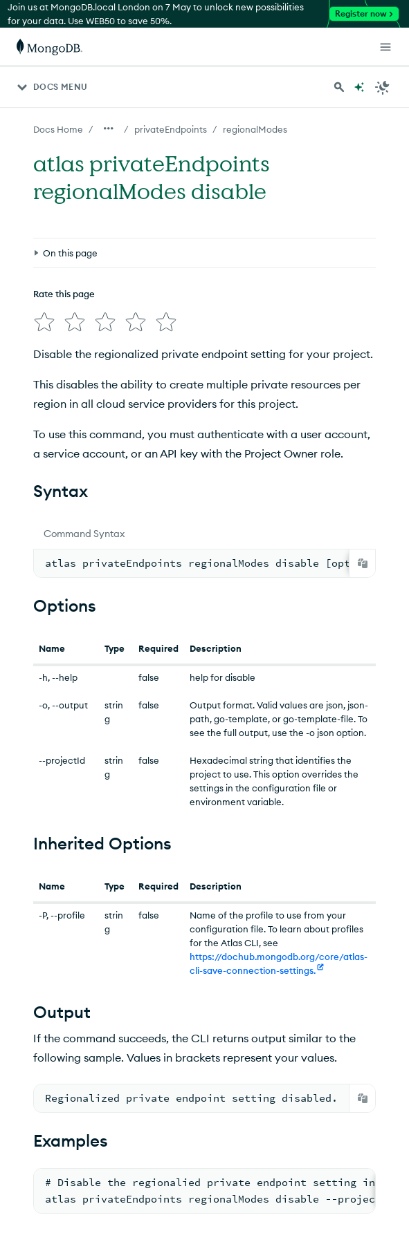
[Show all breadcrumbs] (108, 128)
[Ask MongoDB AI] (359, 87)
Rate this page (64, 293)
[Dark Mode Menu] (382, 87)
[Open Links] (385, 47)
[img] (44, 322)
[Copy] (362, 563)
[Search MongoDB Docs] (339, 87)
